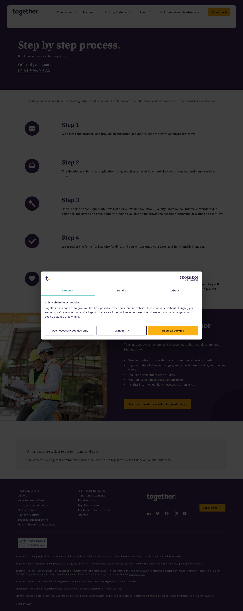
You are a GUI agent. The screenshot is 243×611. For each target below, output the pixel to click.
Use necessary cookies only (70, 330)
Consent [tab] (67, 290)
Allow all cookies (173, 330)
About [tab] (175, 290)
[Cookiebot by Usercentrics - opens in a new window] (182, 278)
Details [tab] (121, 290)
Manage (121, 330)
